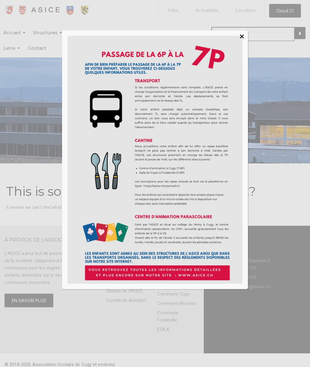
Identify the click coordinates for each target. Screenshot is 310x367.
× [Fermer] (241, 36)
